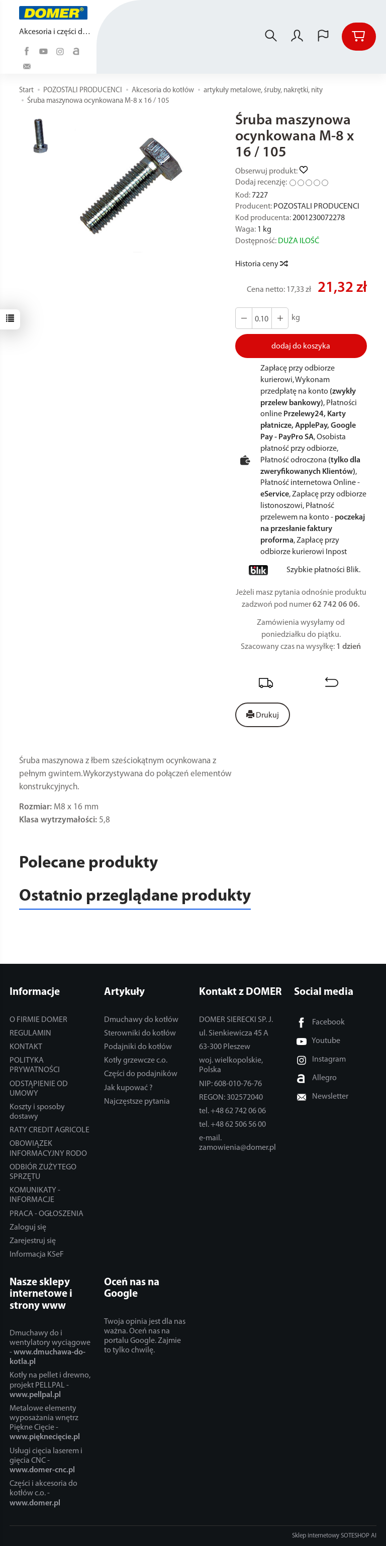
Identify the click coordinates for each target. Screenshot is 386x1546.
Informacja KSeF (37, 1255)
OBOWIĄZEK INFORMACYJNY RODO (48, 1148)
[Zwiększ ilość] (243, 318)
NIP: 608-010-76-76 (230, 1084)
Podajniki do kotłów (138, 1047)
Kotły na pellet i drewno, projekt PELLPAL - (50, 1385)
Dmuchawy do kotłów (141, 1020)
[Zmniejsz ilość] (279, 318)
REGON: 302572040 (231, 1098)
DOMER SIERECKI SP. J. (236, 1020)
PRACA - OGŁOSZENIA (46, 1214)
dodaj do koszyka (300, 346)
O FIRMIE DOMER (38, 1020)
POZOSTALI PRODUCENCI (316, 207)
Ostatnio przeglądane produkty (135, 896)
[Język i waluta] (323, 37)
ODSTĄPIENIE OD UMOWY (39, 1089)
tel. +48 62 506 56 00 (232, 1125)
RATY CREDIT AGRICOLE (49, 1130)
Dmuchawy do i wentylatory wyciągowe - (50, 1347)
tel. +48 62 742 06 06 (232, 1111)
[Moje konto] (297, 37)
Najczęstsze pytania (137, 1102)
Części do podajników (140, 1074)
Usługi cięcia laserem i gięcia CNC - (46, 1460)
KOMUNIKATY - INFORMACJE (35, 1195)
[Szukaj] (270, 37)
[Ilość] (262, 318)
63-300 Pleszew (224, 1047)
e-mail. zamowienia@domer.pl (237, 1143)
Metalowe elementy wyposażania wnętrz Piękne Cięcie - (45, 1423)
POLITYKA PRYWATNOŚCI (35, 1065)
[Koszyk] (359, 37)
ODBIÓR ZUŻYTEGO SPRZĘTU (43, 1172)
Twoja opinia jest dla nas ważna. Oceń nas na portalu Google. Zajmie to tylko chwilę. (144, 1336)
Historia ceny (261, 264)
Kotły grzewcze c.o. (135, 1061)
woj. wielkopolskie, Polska (231, 1065)
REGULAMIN (30, 1033)
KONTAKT (26, 1047)
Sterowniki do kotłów (140, 1033)
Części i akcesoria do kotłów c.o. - (43, 1493)
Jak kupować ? (128, 1088)
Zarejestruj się (33, 1241)
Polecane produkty (88, 863)
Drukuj (262, 715)
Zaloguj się (28, 1228)
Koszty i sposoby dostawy (37, 1112)
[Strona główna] (55, 13)
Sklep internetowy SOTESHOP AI (334, 1535)
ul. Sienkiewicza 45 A (233, 1033)
